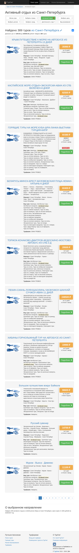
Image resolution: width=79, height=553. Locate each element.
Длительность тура (48, 22)
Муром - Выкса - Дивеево (39, 462)
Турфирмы (71, 2)
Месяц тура (14, 18)
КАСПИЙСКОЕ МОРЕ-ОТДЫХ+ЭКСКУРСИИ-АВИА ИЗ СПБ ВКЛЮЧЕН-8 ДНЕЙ (39, 86)
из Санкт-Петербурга (46, 30)
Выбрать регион (14, 22)
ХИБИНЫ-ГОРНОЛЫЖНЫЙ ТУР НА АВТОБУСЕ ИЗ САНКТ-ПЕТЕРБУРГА (39, 338)
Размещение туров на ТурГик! (38, 540)
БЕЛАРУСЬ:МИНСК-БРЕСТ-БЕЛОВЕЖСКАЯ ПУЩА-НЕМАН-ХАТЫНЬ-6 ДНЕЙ (39, 182)
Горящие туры (44, 2)
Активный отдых (48, 18)
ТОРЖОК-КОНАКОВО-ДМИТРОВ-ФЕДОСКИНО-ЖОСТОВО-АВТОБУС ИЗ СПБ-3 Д (39, 241)
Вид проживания (66, 22)
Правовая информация (60, 540)
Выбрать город (31, 22)
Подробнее (66, 62)
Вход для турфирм (35, 538)
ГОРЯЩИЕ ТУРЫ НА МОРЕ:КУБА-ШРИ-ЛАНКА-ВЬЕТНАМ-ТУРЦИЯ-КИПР (39, 128)
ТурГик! (10, 2)
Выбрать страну (31, 18)
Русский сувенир (39, 423)
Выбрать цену (66, 18)
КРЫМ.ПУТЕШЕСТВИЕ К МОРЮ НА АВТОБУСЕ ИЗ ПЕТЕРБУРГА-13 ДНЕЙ (39, 40)
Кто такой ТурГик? (58, 538)
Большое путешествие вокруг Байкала (39, 385)
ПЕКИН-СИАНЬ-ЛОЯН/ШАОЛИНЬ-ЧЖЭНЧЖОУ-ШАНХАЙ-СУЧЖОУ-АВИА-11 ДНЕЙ (39, 291)
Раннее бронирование (58, 2)
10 (69, 498)
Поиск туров (34, 2)
